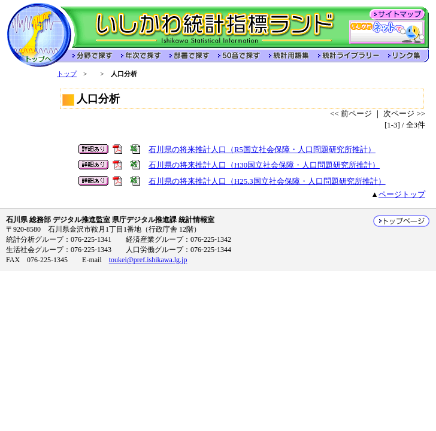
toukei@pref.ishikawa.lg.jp (148, 260)
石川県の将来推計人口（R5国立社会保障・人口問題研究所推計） (262, 149)
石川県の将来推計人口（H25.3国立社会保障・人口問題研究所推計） (267, 181)
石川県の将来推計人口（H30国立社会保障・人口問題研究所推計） (264, 165)
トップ (67, 73)
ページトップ (402, 194)
